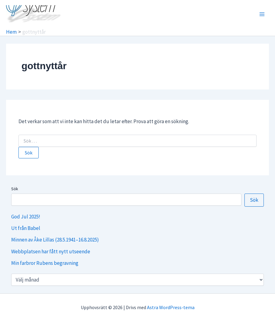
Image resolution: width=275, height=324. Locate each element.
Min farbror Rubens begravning (44, 263)
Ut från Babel (25, 228)
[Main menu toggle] (262, 14)
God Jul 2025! (25, 216)
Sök (14, 188)
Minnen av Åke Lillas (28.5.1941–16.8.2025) (55, 239)
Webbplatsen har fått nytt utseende (50, 251)
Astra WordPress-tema (171, 307)
